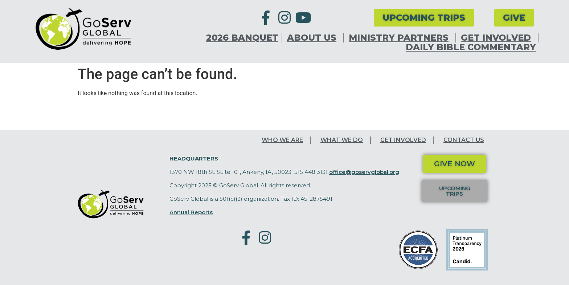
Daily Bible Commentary (471, 47)
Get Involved (498, 37)
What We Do (341, 140)
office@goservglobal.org (364, 171)
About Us (313, 37)
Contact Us (463, 140)
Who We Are (282, 140)
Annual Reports (191, 212)
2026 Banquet (242, 37)
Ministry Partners (400, 37)
